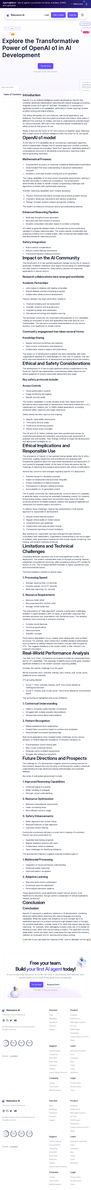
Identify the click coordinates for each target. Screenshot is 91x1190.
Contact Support (55, 1141)
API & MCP (53, 1058)
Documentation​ (54, 1051)
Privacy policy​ (75, 1083)
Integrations (74, 1033)
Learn (72, 1054)
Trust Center (53, 1087)
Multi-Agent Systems (77, 1022)
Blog (72, 1062)
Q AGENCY (14, 1056)
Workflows (74, 1072)
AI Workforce (75, 1019)
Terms (72, 1090)
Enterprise (53, 1065)
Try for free (45, 66)
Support (52, 1029)
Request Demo (53, 984)
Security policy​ (75, 1087)
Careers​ (52, 1083)
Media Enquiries (55, 1090)
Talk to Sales (58, 15)
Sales (51, 1015)
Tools (72, 1069)
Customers (74, 1058)
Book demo (53, 1062)
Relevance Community (78, 1141)
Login (46, 15)
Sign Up (72, 15)
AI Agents (73, 1015)
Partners (52, 1069)
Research (52, 1026)
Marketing (53, 1019)
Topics (72, 1065)
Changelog (53, 1054)
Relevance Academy (78, 1051)
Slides (72, 1040)
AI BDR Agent (75, 1029)
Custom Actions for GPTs (79, 1037)
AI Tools (73, 1026)
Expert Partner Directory (58, 1072)
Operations (53, 1022)
